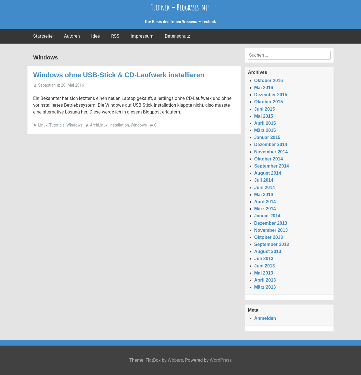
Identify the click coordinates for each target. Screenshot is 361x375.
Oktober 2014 (268, 159)
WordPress (221, 360)
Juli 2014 (263, 180)
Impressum (142, 36)
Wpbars (175, 360)
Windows (74, 125)
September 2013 (271, 244)
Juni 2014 (264, 187)
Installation (119, 125)
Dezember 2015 (270, 94)
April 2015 (265, 123)
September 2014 (271, 166)
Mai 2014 (263, 194)
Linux (42, 125)
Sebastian (47, 85)
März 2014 (265, 208)
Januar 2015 (267, 137)
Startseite (43, 36)
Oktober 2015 (268, 101)
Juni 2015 (264, 109)
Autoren (72, 36)
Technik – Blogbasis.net (180, 7)
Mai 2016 (263, 87)
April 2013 (265, 280)
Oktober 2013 (268, 237)
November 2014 (271, 151)
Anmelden (265, 318)
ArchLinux (98, 125)
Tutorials (57, 125)
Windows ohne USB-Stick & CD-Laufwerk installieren (118, 75)
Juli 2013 (263, 258)
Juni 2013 (264, 265)
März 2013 (265, 287)
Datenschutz (177, 36)
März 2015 (265, 130)
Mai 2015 (263, 116)
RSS (115, 36)
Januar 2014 (267, 215)
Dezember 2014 (270, 144)
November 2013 (271, 230)
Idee (95, 36)
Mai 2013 (263, 273)
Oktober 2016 (268, 80)
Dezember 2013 (270, 223)
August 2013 (267, 251)
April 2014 (265, 201)
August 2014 (267, 173)
